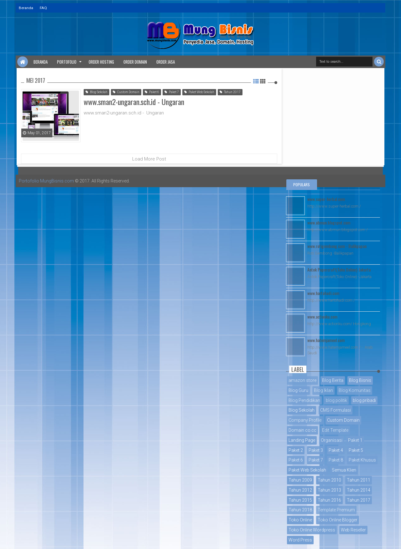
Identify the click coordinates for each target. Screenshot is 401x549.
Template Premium (336, 509)
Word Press (300, 539)
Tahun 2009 (300, 480)
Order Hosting (101, 62)
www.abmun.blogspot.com (328, 222)
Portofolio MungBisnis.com (46, 180)
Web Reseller (353, 529)
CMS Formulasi (335, 410)
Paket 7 (171, 92)
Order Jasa (165, 62)
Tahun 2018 (300, 509)
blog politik (336, 400)
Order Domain (135, 62)
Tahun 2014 (358, 490)
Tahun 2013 (329, 490)
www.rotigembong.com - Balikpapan (337, 246)
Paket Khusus (362, 459)
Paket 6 (152, 92)
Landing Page (302, 440)
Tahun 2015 (300, 500)
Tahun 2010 (329, 480)
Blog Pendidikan (304, 400)
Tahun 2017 (230, 92)
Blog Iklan (323, 390)
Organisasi (331, 440)
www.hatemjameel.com (326, 340)
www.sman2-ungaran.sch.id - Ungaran (134, 101)
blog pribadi (364, 400)
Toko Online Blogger (337, 519)
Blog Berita (332, 380)
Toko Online (300, 519)
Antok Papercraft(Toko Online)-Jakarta (339, 269)
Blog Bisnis (360, 380)
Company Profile (305, 420)
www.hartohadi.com (323, 293)
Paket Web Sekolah (199, 92)
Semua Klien (344, 469)
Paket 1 (355, 440)
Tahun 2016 (329, 500)
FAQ (43, 8)
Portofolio (66, 62)
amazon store (302, 380)
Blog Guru (298, 390)
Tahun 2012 (300, 490)
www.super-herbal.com (326, 199)
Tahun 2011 (358, 480)
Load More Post (149, 159)
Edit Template (335, 430)
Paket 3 (316, 450)
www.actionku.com (322, 316)
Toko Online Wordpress (312, 529)
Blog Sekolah (96, 92)
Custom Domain (126, 92)
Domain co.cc (302, 430)
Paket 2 (296, 450)
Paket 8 (336, 459)
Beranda (26, 8)
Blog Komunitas (355, 390)
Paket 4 (336, 450)
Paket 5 (356, 450)
